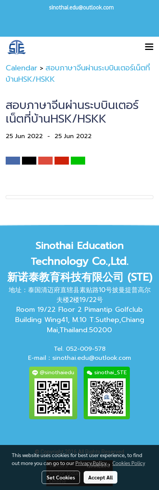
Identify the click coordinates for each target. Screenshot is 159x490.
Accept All (100, 477)
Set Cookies (61, 477)
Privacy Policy (90, 462)
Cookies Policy (128, 462)
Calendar (21, 67)
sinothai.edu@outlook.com (91, 357)
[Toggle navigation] (149, 47)
